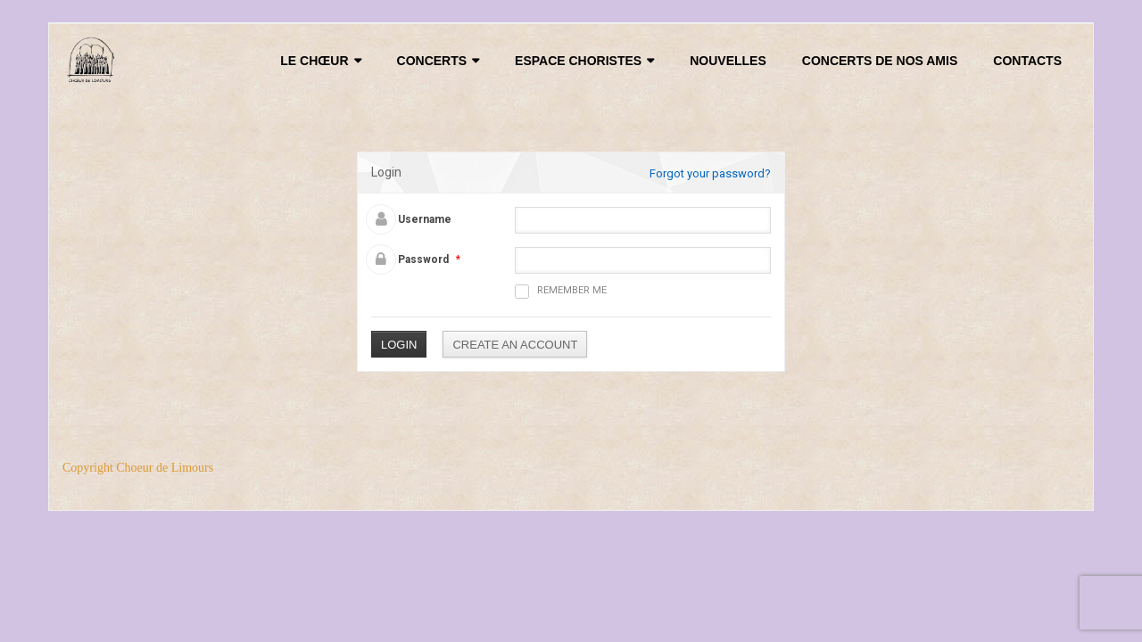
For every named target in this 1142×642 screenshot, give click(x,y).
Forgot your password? (710, 173)
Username (424, 219)
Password (423, 259)
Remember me (561, 291)
